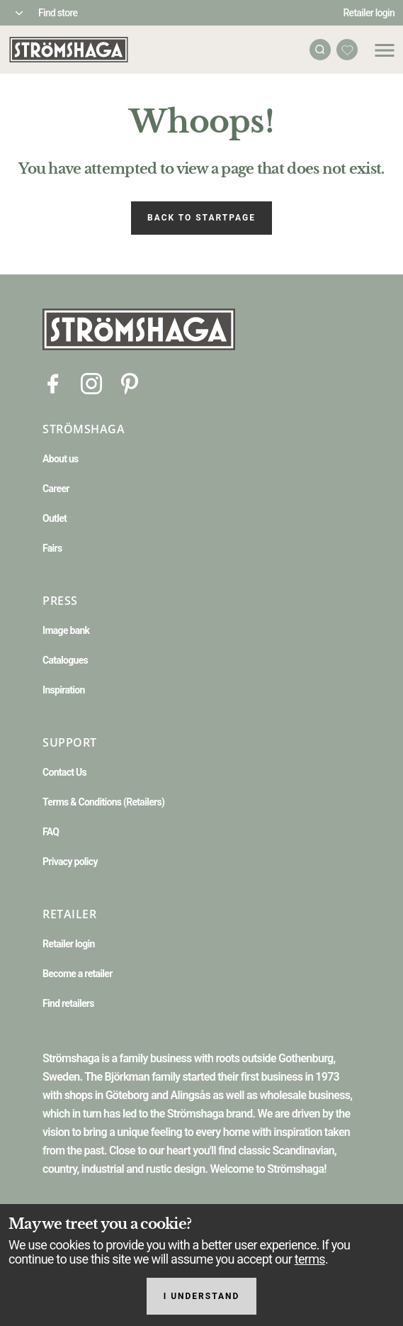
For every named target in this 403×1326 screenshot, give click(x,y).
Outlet (54, 518)
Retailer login (369, 12)
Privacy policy (70, 861)
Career (55, 488)
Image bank (65, 630)
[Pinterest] (129, 382)
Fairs (52, 548)
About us (60, 458)
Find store (57, 12)
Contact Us (64, 772)
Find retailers (68, 1003)
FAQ (50, 831)
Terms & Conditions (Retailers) (103, 802)
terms (310, 1259)
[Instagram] (91, 382)
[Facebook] (53, 382)
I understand (202, 1296)
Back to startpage (201, 218)
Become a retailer (77, 973)
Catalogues (65, 660)
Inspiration (63, 690)
